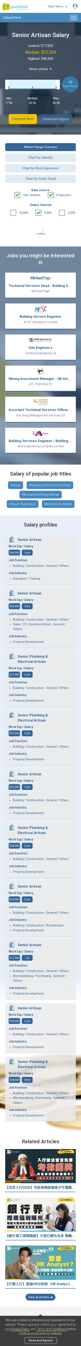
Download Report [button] (56, 119)
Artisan (16, 485)
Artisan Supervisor (22, 504)
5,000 (48, 213)
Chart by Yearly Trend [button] (40, 178)
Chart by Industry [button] (41, 157)
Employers (63, 195)
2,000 (71, 213)
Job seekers (31, 195)
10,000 (23, 213)
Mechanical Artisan (58, 504)
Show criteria (40, 69)
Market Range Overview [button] (40, 147)
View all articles (40, 1296)
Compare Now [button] (22, 119)
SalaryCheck (12, 18)
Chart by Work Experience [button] (40, 168)
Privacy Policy (20, 1329)
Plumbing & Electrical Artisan (50, 485)
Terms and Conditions (51, 1329)
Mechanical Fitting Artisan (40, 494)
